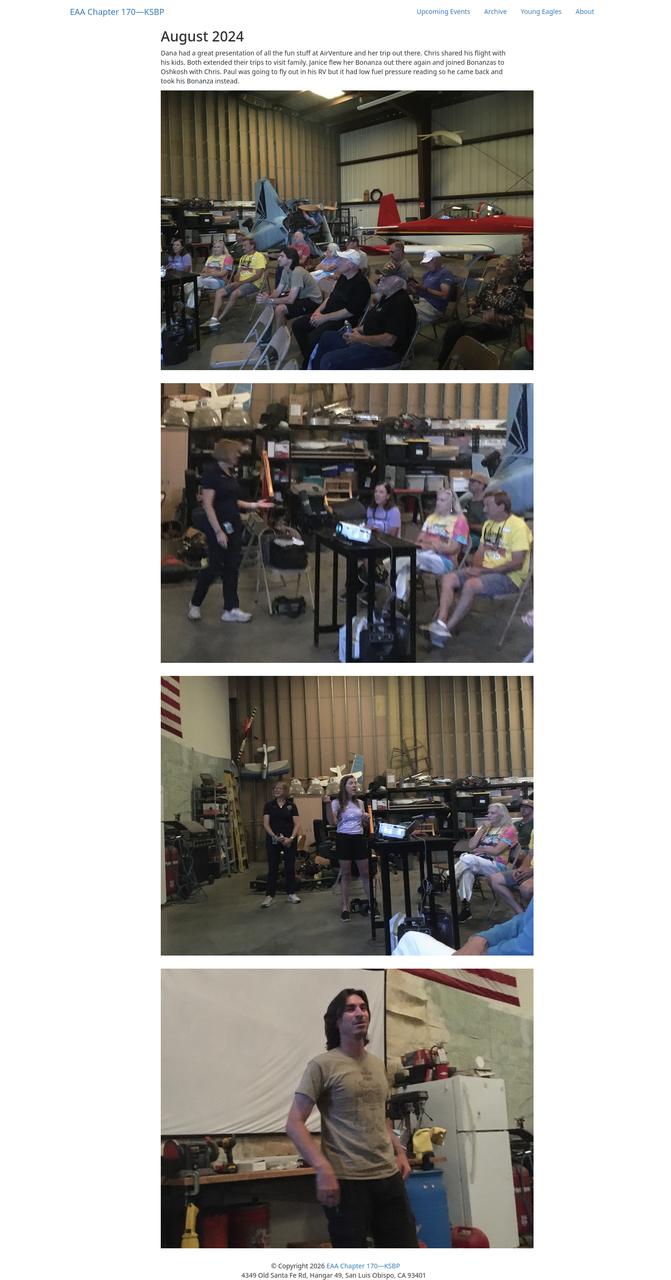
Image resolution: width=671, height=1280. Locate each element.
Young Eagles (541, 11)
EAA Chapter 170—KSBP (363, 1265)
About (584, 11)
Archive (495, 11)
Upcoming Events (443, 11)
